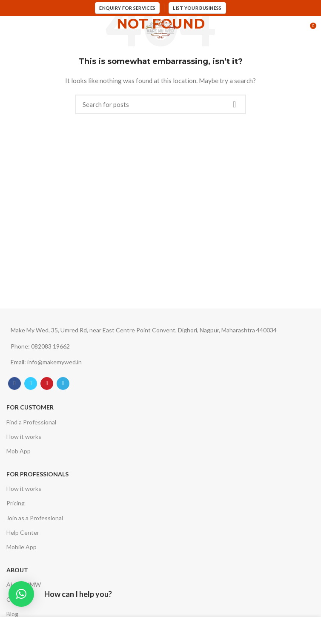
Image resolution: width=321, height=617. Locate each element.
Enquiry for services (127, 8)
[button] (21, 594)
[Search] (160, 104)
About (17, 570)
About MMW (23, 584)
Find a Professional (31, 422)
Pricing (15, 503)
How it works (23, 436)
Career (15, 599)
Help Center (22, 532)
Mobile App (21, 547)
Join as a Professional (34, 518)
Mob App (18, 451)
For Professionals (37, 474)
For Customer (30, 407)
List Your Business (197, 8)
